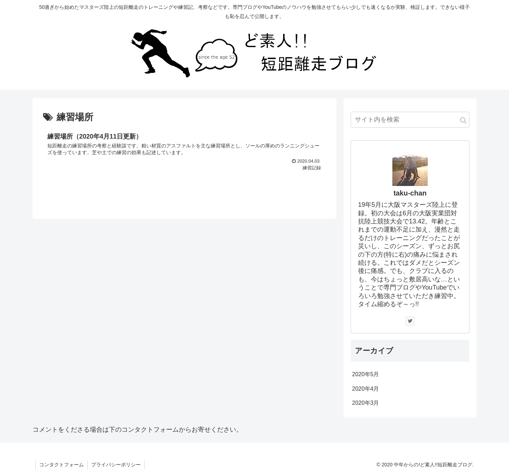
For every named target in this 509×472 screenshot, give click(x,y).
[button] (463, 120)
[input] (410, 120)
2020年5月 (365, 374)
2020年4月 (365, 389)
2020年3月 (365, 403)
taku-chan (409, 193)
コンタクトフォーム (61, 464)
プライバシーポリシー (116, 464)
